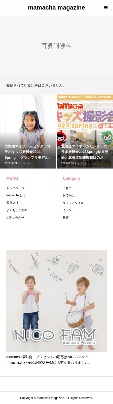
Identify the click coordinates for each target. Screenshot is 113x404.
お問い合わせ (15, 217)
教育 (66, 217)
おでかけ (69, 195)
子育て (67, 188)
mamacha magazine (56, 7)
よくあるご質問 (16, 210)
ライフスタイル (73, 203)
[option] (28, 132)
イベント (69, 210)
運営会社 (12, 203)
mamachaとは (16, 195)
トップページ (15, 188)
